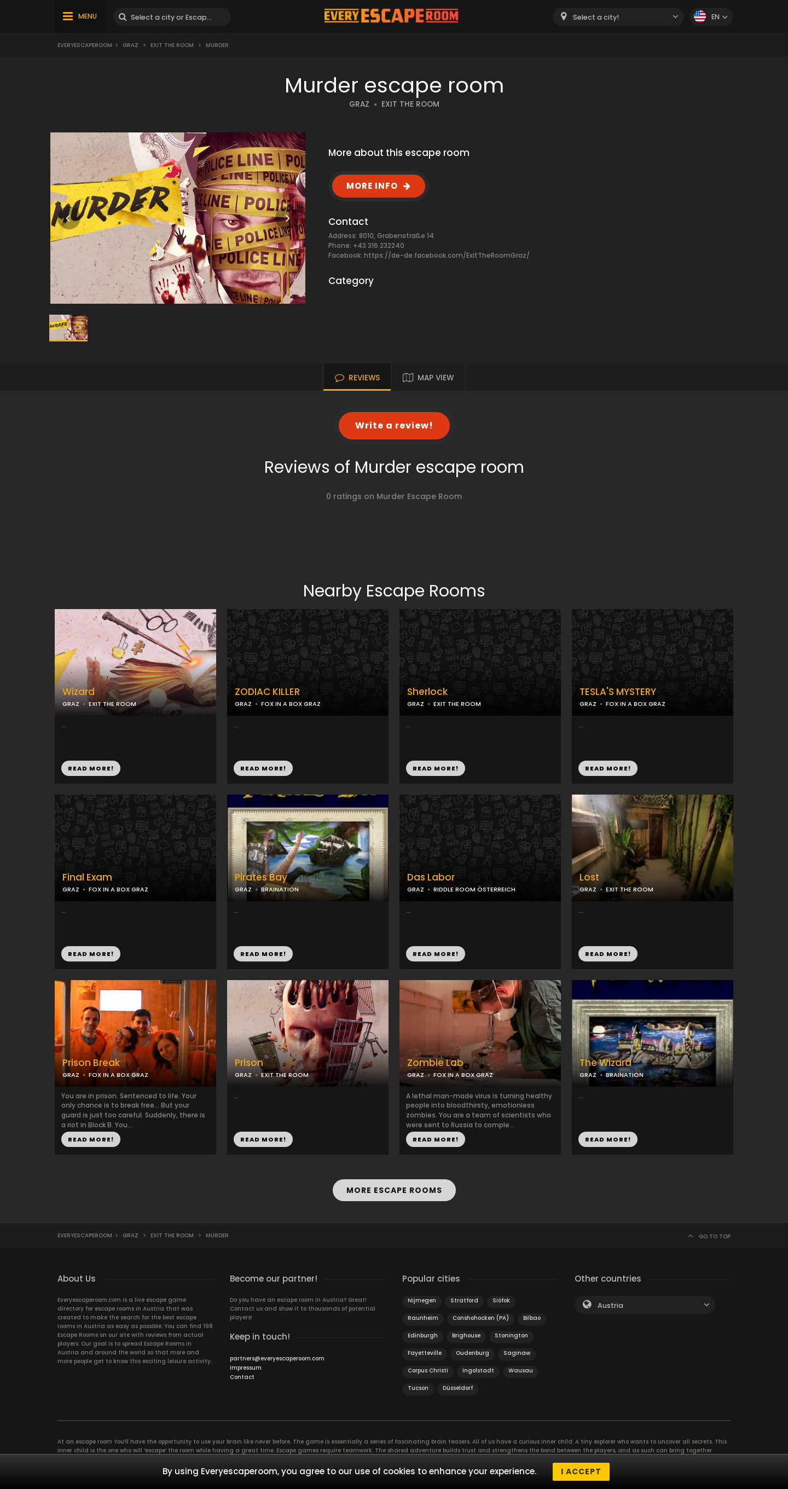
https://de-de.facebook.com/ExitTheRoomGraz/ (447, 255)
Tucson (418, 1388)
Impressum (246, 1368)
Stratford (464, 1300)
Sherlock (427, 692)
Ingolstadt (478, 1370)
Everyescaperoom (84, 45)
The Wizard (605, 1063)
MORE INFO (372, 186)
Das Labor (431, 877)
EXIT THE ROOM (410, 104)
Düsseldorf (458, 1388)
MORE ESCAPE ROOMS (394, 1190)
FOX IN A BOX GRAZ (291, 703)
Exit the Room (172, 45)
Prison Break (91, 1063)
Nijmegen (422, 1300)
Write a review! (394, 425)
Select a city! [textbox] (596, 17)
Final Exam (87, 877)
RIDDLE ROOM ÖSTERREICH (474, 889)
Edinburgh (423, 1335)
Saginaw (516, 1353)
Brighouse (466, 1335)
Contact (242, 1377)
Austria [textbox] (610, 1305)
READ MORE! (91, 768)
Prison (249, 1063)
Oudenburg (472, 1353)
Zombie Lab (435, 1063)
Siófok (501, 1300)
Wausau (520, 1370)
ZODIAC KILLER (267, 692)
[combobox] (618, 17)
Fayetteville (425, 1353)
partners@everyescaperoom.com (277, 1358)
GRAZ (359, 104)
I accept (581, 1471)
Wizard (78, 692)
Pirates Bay (261, 877)
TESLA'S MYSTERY (618, 692)
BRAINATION (280, 889)
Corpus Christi (428, 1370)
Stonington (511, 1335)
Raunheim (423, 1318)
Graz (130, 45)
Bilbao (532, 1318)
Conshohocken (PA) (481, 1318)
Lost (589, 877)
